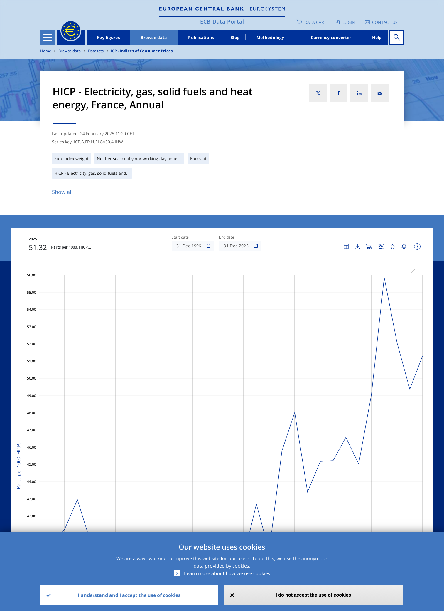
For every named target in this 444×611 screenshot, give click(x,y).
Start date (180, 237)
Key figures (108, 37)
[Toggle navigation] (47, 37)
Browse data (154, 37)
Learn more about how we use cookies (227, 573)
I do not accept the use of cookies (313, 594)
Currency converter (331, 37)
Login (348, 22)
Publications (201, 37)
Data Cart (315, 22)
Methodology (270, 37)
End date (226, 237)
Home (45, 50)
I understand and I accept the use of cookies (129, 595)
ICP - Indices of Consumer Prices (142, 50)
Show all (62, 191)
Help (377, 37)
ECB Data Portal (222, 21)
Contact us (385, 22)
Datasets (96, 50)
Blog (234, 37)
